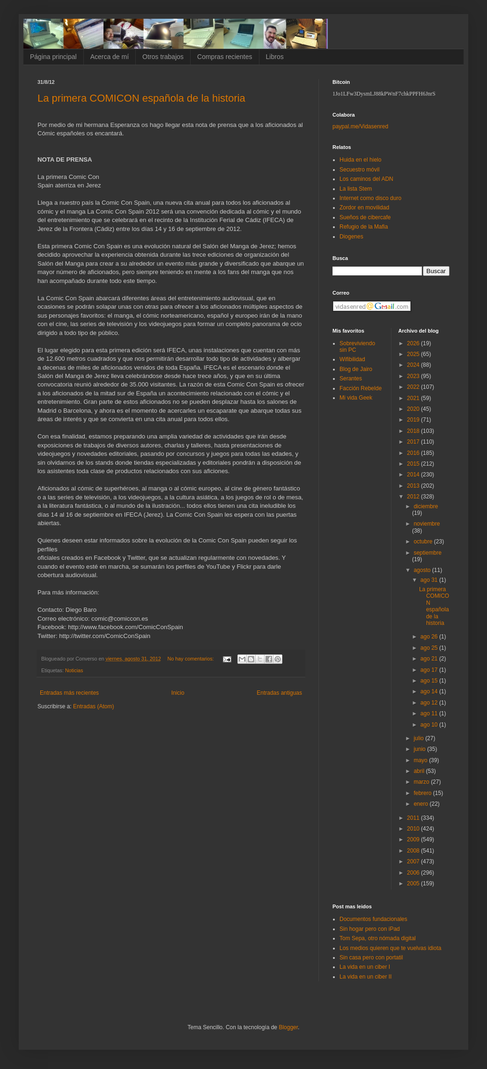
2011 (414, 818)
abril (419, 771)
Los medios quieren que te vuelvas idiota (390, 948)
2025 (414, 354)
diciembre (425, 506)
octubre (423, 541)
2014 (414, 474)
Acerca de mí (109, 56)
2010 (414, 828)
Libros (275, 56)
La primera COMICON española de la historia (141, 98)
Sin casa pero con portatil (371, 957)
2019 (414, 419)
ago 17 (430, 670)
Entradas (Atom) (93, 706)
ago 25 (430, 648)
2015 (414, 463)
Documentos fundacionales (373, 919)
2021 (414, 398)
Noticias (74, 670)
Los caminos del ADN (366, 179)
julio (419, 738)
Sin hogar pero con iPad (369, 929)
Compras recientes (224, 56)
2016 (414, 453)
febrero (423, 793)
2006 (414, 872)
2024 (414, 365)
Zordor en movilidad (364, 207)
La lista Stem (355, 189)
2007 (414, 861)
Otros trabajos (163, 56)
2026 (414, 343)
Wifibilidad (352, 359)
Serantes (350, 378)
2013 (414, 486)
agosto (422, 570)
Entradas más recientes (69, 693)
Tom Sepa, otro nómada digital (377, 938)
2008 (414, 850)
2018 (414, 431)
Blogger (288, 1027)
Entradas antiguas (279, 693)
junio (420, 749)
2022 (414, 387)
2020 (414, 409)
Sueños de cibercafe (365, 217)
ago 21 (430, 658)
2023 (414, 376)
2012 (414, 496)
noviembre (426, 523)
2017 (414, 441)
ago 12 (430, 702)
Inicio (177, 693)
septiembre (427, 552)
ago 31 (430, 580)
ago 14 (430, 691)
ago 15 (430, 680)
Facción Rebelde (360, 388)
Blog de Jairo (355, 369)
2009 (414, 839)
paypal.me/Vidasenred (360, 126)
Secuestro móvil (359, 169)
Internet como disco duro (370, 198)
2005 (414, 883)
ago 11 (430, 713)
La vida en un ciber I (364, 967)
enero (421, 804)
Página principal (53, 56)
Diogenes (351, 236)
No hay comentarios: (191, 658)
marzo (422, 782)
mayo (421, 760)
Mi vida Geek (355, 397)
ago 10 (430, 724)
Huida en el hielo (360, 159)
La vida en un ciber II (365, 976)
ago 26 (430, 636)
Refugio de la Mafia (363, 226)
